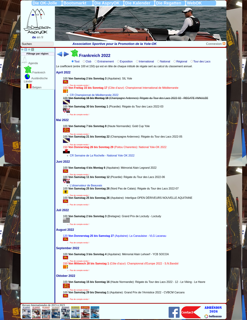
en (38, 37)
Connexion (214, 44)
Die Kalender (137, 3)
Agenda (33, 63)
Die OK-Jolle (45, 3)
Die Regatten (168, 3)
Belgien (36, 87)
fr (42, 37)
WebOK (194, 3)
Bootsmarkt (74, 3)
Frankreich (38, 72)
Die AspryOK (107, 3)
